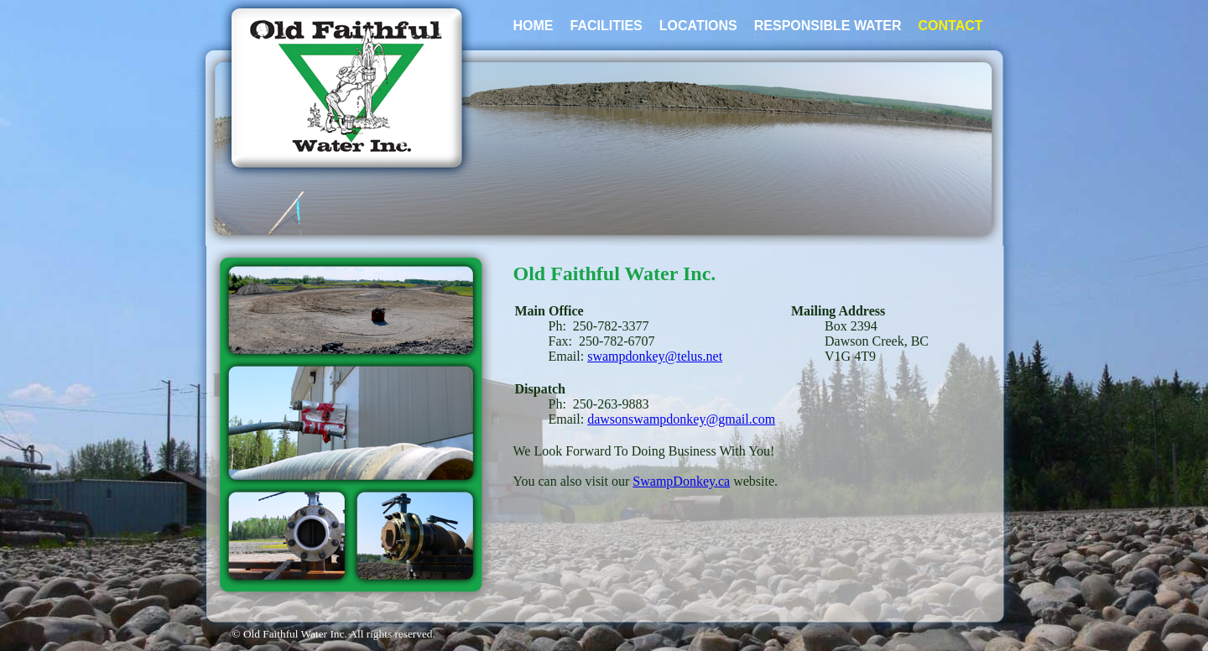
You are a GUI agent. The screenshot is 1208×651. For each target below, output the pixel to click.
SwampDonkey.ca (681, 481)
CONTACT (950, 25)
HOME (533, 25)
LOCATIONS (698, 25)
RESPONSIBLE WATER (828, 25)
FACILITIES (606, 25)
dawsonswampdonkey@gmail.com (681, 419)
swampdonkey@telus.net (654, 356)
